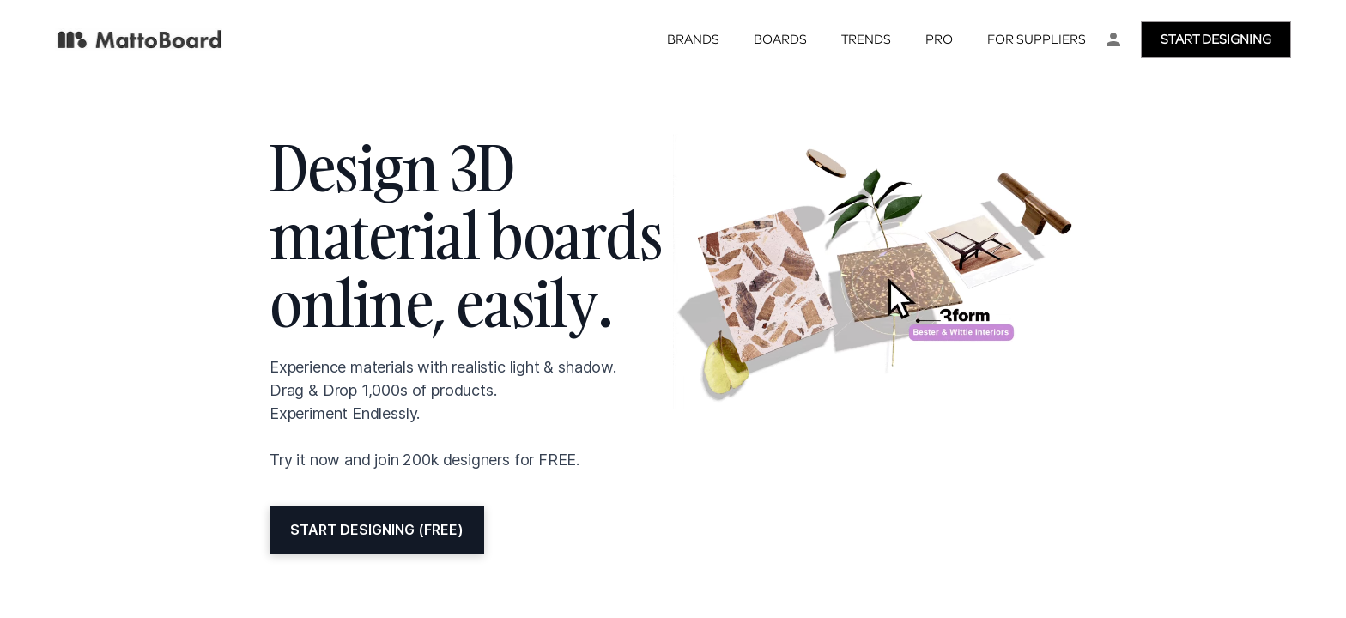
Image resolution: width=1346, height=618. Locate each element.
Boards (780, 40)
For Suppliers (1036, 40)
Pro (939, 40)
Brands (693, 40)
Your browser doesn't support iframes (673, 309)
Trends (866, 40)
